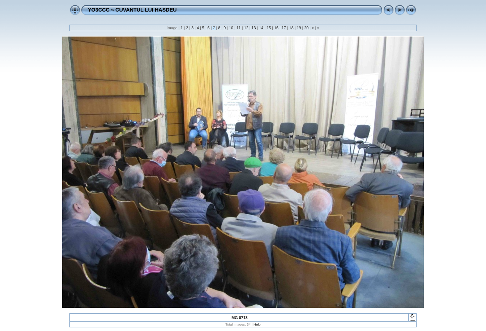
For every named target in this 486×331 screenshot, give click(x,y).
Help (257, 324)
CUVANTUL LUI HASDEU (146, 10)
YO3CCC (99, 10)
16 (276, 28)
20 (306, 28)
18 (291, 28)
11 (238, 28)
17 (284, 28)
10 (231, 28)
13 (253, 28)
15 (268, 28)
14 (261, 28)
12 (246, 28)
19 (298, 28)
